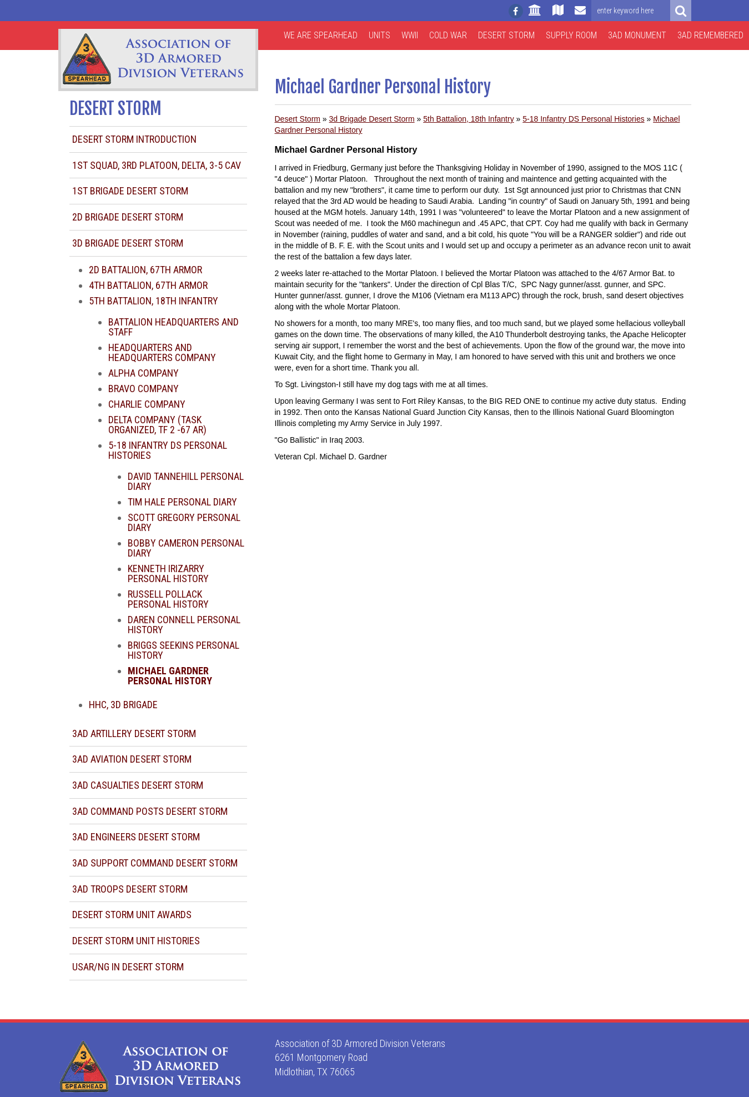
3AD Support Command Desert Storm (155, 863)
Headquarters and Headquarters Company (162, 352)
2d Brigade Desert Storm (127, 217)
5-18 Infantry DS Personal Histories (167, 450)
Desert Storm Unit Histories (136, 940)
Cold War (448, 35)
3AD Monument (637, 35)
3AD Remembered (710, 35)
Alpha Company (143, 373)
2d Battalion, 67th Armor (145, 269)
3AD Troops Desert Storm (130, 889)
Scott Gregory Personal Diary (184, 522)
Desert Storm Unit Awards (132, 914)
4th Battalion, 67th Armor (148, 285)
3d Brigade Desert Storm (127, 243)
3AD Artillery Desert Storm (134, 733)
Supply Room (571, 35)
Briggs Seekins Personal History (183, 650)
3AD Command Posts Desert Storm (150, 811)
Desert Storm (506, 35)
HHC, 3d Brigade (123, 704)
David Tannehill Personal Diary (186, 481)
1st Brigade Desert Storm (130, 191)
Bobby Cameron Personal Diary (186, 548)
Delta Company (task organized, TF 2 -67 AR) (157, 424)
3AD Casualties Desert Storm (137, 785)
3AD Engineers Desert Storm (136, 837)
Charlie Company (146, 404)
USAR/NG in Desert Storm (128, 967)
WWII (409, 35)
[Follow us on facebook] (516, 11)
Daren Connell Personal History (184, 624)
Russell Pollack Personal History (168, 599)
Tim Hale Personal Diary (182, 502)
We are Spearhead (321, 35)
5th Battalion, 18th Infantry (153, 301)
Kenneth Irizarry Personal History (168, 573)
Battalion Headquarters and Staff (173, 327)
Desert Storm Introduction (134, 139)
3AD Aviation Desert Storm (132, 759)
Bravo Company (143, 388)
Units (379, 35)
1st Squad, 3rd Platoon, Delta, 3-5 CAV (156, 165)
